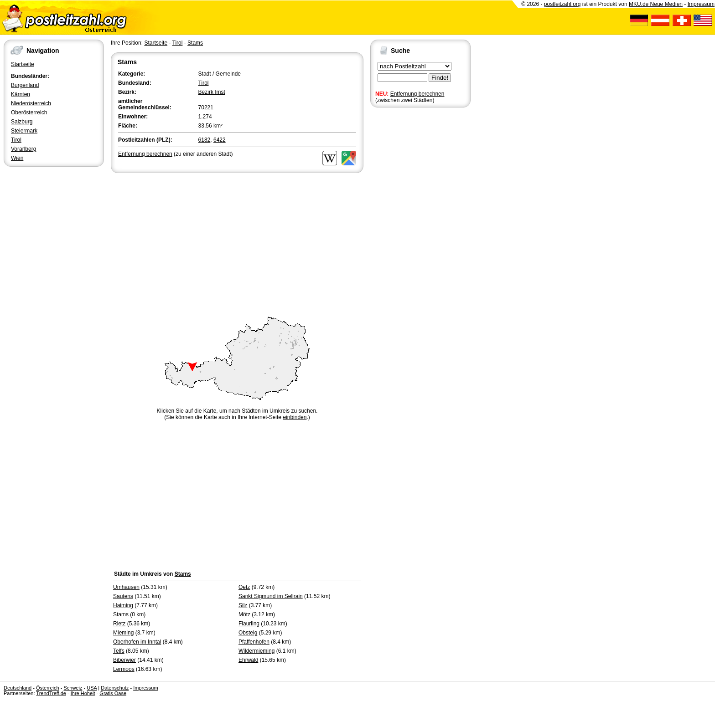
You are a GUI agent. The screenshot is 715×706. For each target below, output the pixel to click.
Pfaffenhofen (253, 642)
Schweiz (72, 688)
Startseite (22, 64)
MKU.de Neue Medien (656, 4)
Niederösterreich (31, 103)
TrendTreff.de (51, 693)
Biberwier (124, 660)
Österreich (47, 688)
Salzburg (21, 121)
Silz (242, 605)
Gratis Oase (112, 693)
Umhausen (126, 587)
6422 (219, 140)
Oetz (244, 587)
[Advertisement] (237, 243)
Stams (195, 43)
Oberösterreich (29, 112)
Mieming (123, 632)
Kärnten (20, 94)
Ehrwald (248, 660)
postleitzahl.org (562, 4)
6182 (204, 140)
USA (92, 688)
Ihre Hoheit (83, 693)
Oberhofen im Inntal (137, 642)
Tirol (16, 140)
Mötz (244, 614)
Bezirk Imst (211, 92)
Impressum (701, 4)
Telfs (118, 651)
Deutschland (17, 688)
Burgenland (25, 85)
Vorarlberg (23, 149)
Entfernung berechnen (417, 94)
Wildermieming (256, 651)
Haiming (123, 605)
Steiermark (24, 131)
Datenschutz (115, 688)
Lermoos (124, 669)
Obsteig (247, 632)
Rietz (119, 623)
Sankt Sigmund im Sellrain (270, 596)
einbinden (294, 417)
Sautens (123, 596)
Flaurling (248, 623)
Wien (17, 158)
